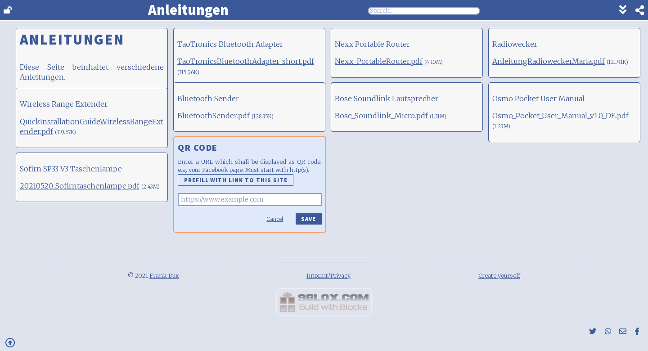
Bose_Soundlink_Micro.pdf (381, 115)
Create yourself (499, 275)
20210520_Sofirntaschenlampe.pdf (80, 185)
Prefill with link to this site (236, 180)
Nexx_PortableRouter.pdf (379, 61)
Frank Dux (164, 275)
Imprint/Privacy (328, 275)
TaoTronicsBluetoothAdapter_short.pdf (245, 61)
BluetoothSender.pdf (213, 115)
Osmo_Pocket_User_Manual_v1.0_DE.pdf (560, 115)
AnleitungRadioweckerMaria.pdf (548, 61)
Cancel (274, 219)
